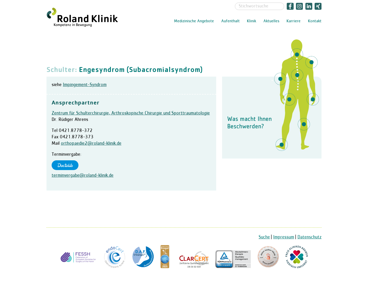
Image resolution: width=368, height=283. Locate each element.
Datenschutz (309, 237)
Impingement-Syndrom (85, 84)
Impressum (283, 237)
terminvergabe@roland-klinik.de (82, 175)
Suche (264, 237)
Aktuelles (271, 21)
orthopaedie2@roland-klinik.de (91, 143)
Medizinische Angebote (194, 21)
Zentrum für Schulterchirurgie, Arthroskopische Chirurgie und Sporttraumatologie (131, 113)
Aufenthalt (230, 21)
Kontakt (314, 21)
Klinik (251, 21)
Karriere (293, 21)
